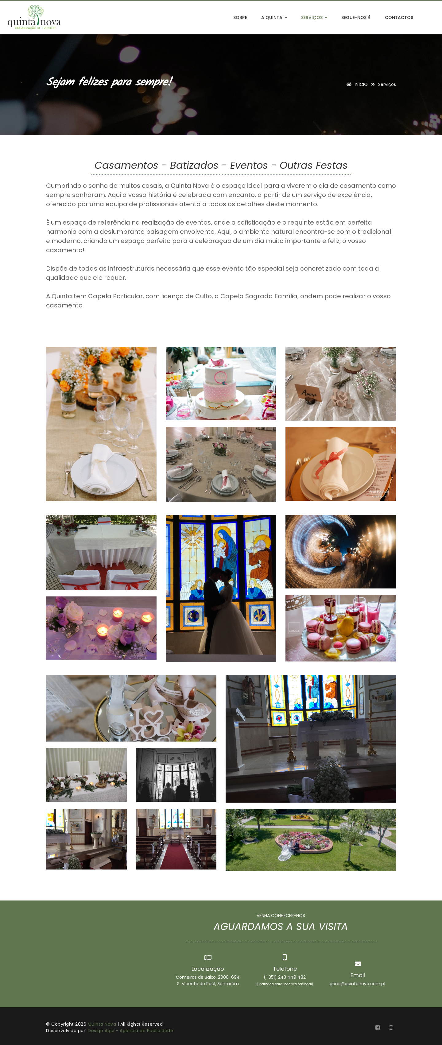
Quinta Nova (102, 1024)
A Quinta (274, 17)
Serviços (314, 17)
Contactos (399, 17)
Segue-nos (356, 17)
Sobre (240, 17)
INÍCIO (356, 84)
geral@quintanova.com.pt (358, 984)
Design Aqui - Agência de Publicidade (130, 1031)
